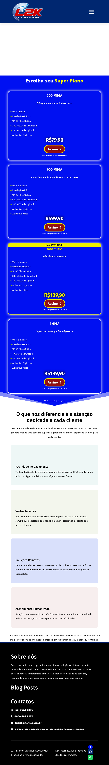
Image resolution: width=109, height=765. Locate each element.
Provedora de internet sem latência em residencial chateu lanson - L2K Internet (57, 639)
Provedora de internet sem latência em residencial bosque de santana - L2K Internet (52, 635)
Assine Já (54, 149)
